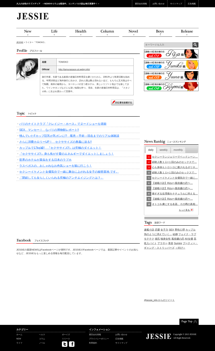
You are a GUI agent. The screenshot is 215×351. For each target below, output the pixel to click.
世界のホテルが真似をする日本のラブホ (45, 159)
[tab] (150, 150)
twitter (64, 344)
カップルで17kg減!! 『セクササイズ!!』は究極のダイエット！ (60, 147)
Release (187, 32)
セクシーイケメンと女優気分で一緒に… (175, 177)
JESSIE (19, 42)
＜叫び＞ (180, 247)
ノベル (42, 343)
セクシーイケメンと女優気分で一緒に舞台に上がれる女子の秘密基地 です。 (69, 171)
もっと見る (186, 210)
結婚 (175, 234)
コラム (42, 339)
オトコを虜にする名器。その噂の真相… (175, 204)
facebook (71, 344)
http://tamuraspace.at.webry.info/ (74, 69)
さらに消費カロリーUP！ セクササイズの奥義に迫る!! (55, 141)
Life (54, 32)
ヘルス (42, 334)
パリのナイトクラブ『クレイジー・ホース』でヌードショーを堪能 (62, 123)
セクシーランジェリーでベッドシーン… (175, 156)
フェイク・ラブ (187, 234)
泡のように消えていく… (158, 234)
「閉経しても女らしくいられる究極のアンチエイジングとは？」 (61, 177)
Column (107, 32)
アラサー (162, 243)
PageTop (189, 322)
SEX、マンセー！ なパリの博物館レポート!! (49, 129)
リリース (66, 339)
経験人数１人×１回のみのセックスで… (174, 162)
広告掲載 (192, 4)
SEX (171, 229)
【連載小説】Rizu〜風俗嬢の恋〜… (172, 183)
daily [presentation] (150, 149)
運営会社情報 (141, 4)
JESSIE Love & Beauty (33, 16)
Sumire (178, 243)
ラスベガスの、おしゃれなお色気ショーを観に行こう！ (55, 165)
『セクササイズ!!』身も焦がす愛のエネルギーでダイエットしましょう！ (66, 153)
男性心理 (180, 229)
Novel (134, 32)
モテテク (149, 238)
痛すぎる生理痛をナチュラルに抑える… (175, 193)
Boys (160, 32)
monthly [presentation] (178, 149)
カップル (190, 229)
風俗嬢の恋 (177, 238)
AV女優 (189, 238)
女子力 (164, 229)
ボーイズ (66, 334)
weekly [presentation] (164, 149)
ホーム (19, 334)
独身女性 (166, 238)
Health (81, 32)
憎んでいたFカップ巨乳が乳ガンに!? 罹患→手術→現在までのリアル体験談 (69, 135)
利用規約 (93, 343)
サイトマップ (176, 4)
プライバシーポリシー (99, 339)
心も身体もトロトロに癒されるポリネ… (175, 167)
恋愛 (157, 229)
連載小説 (149, 229)
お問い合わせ (159, 4)
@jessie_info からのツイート (159, 300)
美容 (170, 243)
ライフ (19, 343)
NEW (28, 32)
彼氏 (157, 238)
